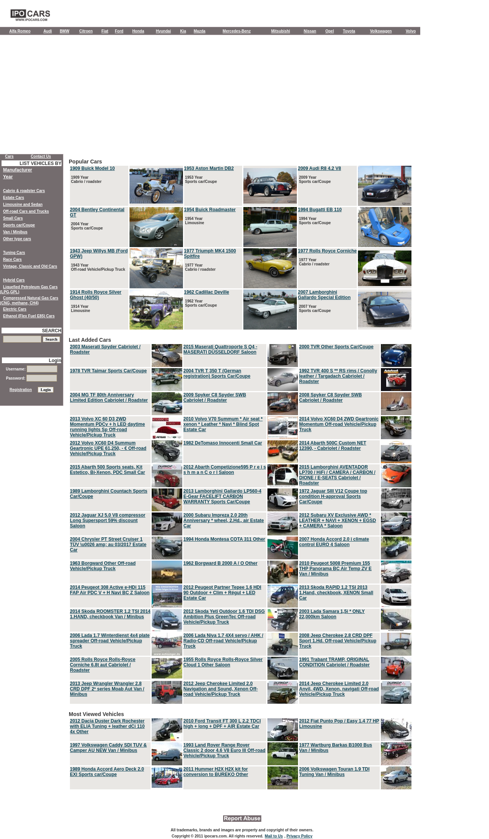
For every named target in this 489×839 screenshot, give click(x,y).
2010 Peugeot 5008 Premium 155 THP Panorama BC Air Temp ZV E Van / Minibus (335, 569)
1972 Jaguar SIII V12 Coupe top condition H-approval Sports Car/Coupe (333, 496)
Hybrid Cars (14, 280)
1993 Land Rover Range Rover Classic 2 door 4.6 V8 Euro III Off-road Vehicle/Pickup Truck (224, 750)
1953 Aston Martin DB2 (209, 168)
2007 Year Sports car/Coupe (314, 308)
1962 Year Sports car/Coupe (200, 303)
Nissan (310, 31)
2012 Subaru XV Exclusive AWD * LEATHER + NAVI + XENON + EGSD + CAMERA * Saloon (337, 520)
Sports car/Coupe (19, 225)
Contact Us (41, 156)
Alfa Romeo (20, 31)
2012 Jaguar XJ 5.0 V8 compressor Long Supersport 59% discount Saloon (107, 520)
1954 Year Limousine (194, 221)
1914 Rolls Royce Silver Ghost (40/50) (95, 294)
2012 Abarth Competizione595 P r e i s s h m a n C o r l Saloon (224, 469)
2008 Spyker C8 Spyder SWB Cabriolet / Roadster (330, 397)
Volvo (411, 31)
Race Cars (12, 259)
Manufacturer (17, 170)
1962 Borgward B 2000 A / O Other (220, 563)
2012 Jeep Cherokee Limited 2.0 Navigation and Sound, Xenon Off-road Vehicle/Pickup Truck (220, 689)
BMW (64, 31)
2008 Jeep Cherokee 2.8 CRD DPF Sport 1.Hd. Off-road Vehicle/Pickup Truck (337, 641)
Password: (31, 378)
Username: (31, 369)
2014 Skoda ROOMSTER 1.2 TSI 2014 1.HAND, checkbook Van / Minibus (110, 614)
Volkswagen (381, 31)
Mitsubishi (280, 31)
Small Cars (13, 218)
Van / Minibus (15, 232)
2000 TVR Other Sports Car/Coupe (336, 346)
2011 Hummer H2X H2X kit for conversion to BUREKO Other (215, 771)
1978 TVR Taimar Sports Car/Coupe (108, 370)
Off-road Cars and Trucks (26, 211)
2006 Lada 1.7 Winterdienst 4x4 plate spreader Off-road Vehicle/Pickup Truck (110, 641)
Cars (9, 156)
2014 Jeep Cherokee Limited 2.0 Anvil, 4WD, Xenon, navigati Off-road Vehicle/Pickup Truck (339, 689)
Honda (138, 31)
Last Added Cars (241, 521)
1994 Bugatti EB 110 (320, 209)
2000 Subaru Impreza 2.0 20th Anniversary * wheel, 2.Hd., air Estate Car (223, 520)
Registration (21, 390)
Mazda (200, 31)
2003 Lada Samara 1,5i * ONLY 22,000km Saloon (332, 614)
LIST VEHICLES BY (40, 163)
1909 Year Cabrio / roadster (86, 179)
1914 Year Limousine (80, 308)
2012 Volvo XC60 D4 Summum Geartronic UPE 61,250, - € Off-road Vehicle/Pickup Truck (108, 448)
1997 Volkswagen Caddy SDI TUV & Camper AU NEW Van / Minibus (108, 747)
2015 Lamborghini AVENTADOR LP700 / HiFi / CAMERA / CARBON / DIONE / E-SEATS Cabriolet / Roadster (337, 475)
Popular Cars (241, 244)
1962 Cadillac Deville (206, 292)
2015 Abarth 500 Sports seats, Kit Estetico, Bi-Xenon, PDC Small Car (107, 469)
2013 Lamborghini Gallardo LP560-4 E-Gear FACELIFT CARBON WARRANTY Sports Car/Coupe (222, 496)
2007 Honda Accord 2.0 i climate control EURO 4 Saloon (334, 542)
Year (8, 176)
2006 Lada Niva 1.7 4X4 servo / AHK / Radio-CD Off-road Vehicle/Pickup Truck (223, 641)
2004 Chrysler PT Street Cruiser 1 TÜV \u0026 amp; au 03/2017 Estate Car (108, 545)
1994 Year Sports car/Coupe (314, 221)
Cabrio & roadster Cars (24, 191)
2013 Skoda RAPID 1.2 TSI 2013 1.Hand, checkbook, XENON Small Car (336, 593)
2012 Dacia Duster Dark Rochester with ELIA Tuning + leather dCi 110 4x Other (107, 726)
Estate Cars (13, 198)
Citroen (86, 31)
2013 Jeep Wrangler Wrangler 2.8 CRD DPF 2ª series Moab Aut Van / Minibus (107, 689)
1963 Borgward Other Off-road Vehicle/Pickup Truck (103, 566)
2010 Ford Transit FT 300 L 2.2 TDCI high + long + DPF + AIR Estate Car (222, 723)
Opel (329, 31)
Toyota (349, 31)
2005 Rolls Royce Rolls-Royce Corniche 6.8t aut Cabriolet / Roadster (102, 665)
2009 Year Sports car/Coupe (314, 179)
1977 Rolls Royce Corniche (327, 251)
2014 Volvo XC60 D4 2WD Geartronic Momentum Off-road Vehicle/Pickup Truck (339, 424)
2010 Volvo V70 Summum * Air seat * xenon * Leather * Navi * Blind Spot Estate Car (222, 424)
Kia (183, 31)
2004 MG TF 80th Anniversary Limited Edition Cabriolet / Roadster (109, 397)
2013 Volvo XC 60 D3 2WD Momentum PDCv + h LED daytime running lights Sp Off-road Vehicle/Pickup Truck (107, 427)
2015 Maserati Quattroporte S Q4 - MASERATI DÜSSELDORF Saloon (220, 349)
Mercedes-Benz (237, 31)
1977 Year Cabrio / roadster (200, 267)
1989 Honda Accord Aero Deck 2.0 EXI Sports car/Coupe (107, 771)
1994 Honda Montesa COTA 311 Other (224, 539)
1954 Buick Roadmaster (210, 209)
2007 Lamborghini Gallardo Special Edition (324, 294)
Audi (48, 31)
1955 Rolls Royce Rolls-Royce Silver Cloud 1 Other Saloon (222, 662)
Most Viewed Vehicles (241, 751)
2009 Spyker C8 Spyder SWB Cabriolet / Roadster (214, 397)
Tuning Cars (14, 253)
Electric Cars (14, 309)
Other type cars (17, 239)
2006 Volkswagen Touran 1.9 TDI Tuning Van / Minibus (334, 771)
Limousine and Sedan (22, 204)
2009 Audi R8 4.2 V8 (319, 168)
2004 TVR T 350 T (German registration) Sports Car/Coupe (216, 373)
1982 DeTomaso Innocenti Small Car (222, 443)
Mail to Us (274, 836)
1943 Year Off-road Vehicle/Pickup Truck (97, 267)
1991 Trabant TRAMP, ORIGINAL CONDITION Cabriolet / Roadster (334, 662)
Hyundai (163, 31)
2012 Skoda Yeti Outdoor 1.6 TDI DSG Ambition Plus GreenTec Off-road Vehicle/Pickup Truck (224, 617)
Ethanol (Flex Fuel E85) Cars (29, 316)
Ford (119, 31)
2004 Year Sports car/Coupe (86, 226)
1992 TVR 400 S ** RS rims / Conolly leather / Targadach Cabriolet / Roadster (338, 376)
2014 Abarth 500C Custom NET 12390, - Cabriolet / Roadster (332, 445)
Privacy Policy (300, 836)
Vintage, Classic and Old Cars (30, 266)
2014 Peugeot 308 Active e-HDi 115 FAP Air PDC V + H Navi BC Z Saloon (109, 590)
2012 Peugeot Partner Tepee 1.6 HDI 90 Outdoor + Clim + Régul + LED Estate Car (222, 593)
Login (55, 360)
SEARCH (52, 330)
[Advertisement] (210, 96)
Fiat (105, 31)
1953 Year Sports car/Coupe (200, 179)
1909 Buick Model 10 (92, 168)
